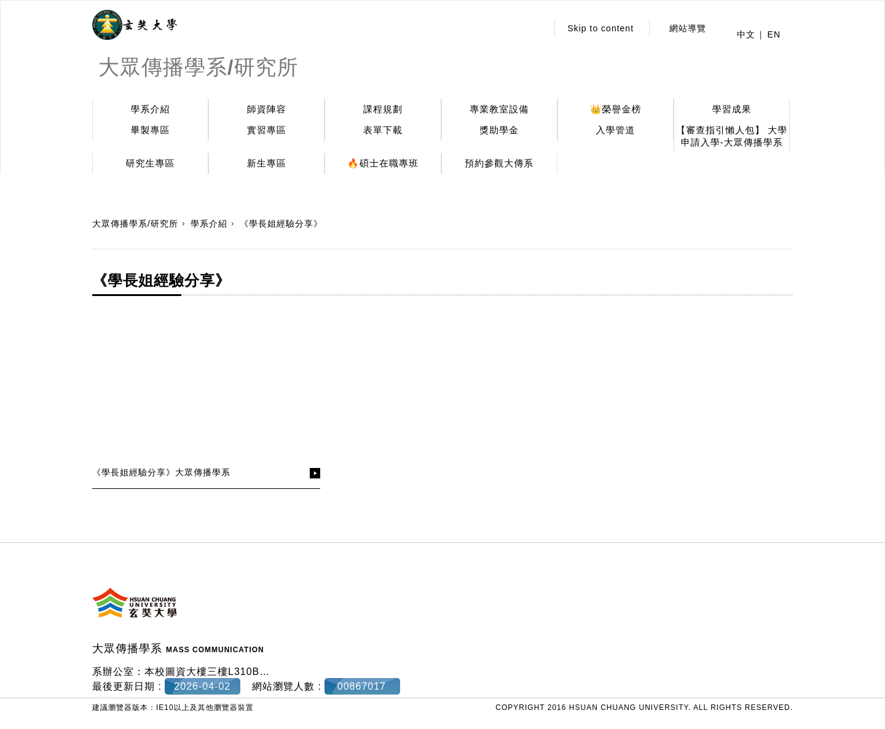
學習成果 (732, 109)
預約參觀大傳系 (499, 163)
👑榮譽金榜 (616, 109)
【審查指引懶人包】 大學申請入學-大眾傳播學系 (731, 136)
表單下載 (383, 130)
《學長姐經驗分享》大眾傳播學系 (161, 472)
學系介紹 (150, 109)
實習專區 (266, 130)
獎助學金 (499, 130)
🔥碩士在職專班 (383, 163)
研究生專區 (150, 163)
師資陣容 (266, 109)
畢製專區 (150, 130)
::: (535, 28)
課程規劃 (383, 109)
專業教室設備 (499, 109)
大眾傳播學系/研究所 (135, 223)
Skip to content (600, 28)
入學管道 (615, 130)
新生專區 (266, 163)
